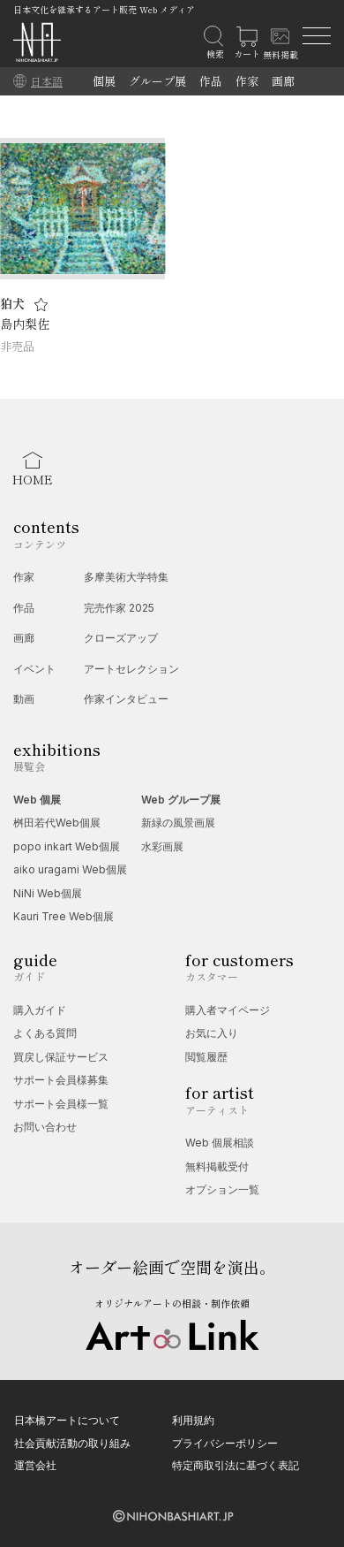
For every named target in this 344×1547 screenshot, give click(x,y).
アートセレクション (131, 668)
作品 (210, 80)
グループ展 (157, 80)
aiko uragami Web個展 (70, 869)
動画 (23, 698)
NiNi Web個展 (47, 893)
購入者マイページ (227, 1010)
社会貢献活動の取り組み (72, 1443)
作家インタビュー (126, 698)
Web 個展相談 (219, 1142)
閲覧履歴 (206, 1056)
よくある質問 (45, 1033)
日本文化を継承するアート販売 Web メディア (104, 9)
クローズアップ (121, 637)
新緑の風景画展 (178, 822)
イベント (34, 668)
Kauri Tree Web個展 (63, 916)
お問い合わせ (45, 1126)
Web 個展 (37, 799)
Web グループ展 (181, 799)
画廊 (283, 80)
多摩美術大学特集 (126, 576)
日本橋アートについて (67, 1420)
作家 (247, 80)
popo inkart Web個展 (66, 846)
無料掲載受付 (217, 1166)
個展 (104, 80)
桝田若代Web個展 (57, 822)
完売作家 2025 (119, 607)
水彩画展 (162, 846)
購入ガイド (39, 1010)
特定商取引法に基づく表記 (235, 1465)
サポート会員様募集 (60, 1079)
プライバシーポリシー (225, 1443)
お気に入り (211, 1033)
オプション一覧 (222, 1189)
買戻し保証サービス (60, 1056)
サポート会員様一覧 (60, 1103)
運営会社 (35, 1465)
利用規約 (193, 1420)
